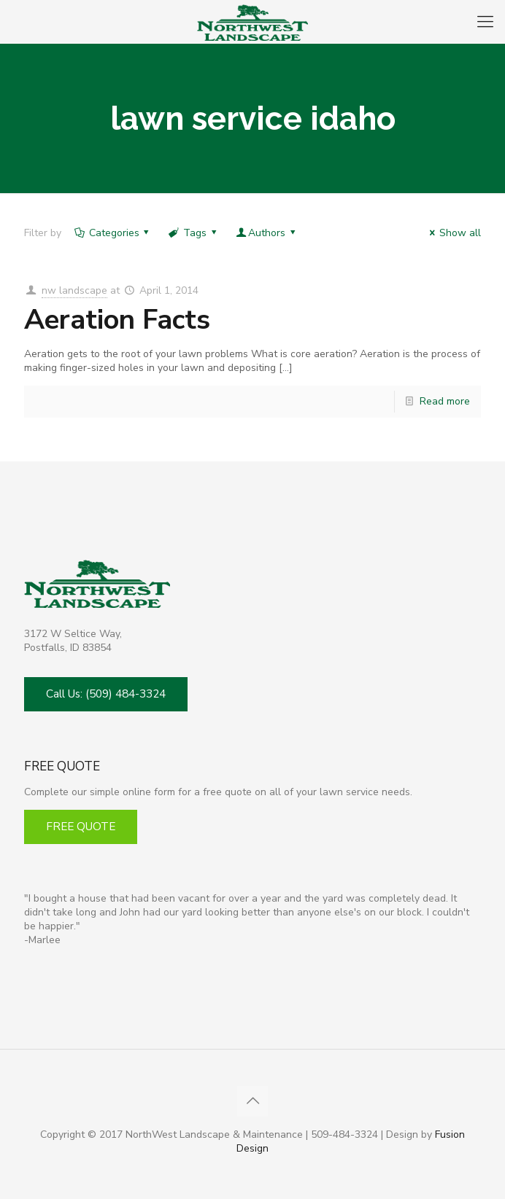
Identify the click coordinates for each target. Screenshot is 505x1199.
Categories (112, 233)
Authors (266, 233)
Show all (453, 233)
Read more (445, 401)
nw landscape (74, 290)
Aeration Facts (117, 319)
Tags (193, 233)
